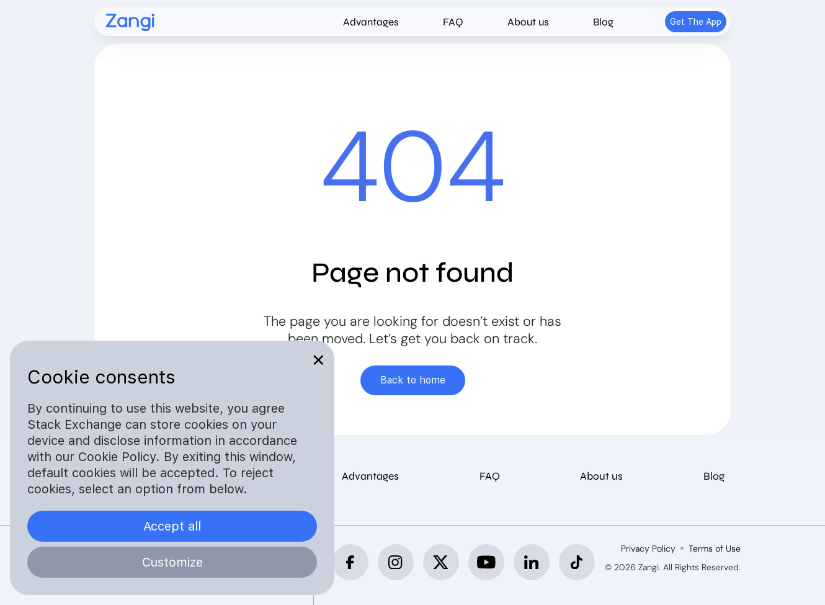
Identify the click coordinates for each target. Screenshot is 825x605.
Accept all (172, 526)
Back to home (412, 380)
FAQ (453, 22)
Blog (603, 22)
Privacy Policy (648, 548)
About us (528, 22)
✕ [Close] (318, 360)
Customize (172, 562)
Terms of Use (715, 548)
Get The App (695, 22)
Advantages (371, 22)
